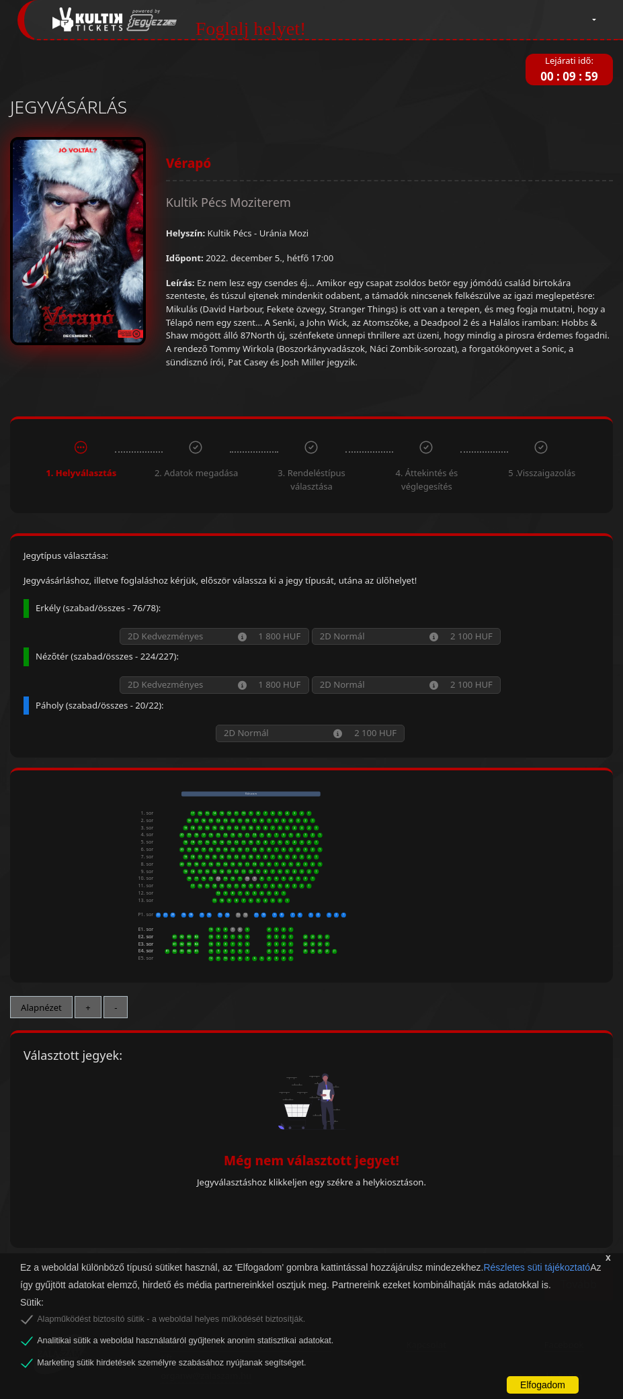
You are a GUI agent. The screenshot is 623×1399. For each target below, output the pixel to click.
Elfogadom (542, 1385)
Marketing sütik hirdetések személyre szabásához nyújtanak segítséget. (171, 1362)
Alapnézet (41, 1007)
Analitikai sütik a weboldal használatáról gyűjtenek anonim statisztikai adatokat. (185, 1340)
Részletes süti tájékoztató (536, 1267)
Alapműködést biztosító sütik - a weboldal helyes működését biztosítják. (171, 1319)
